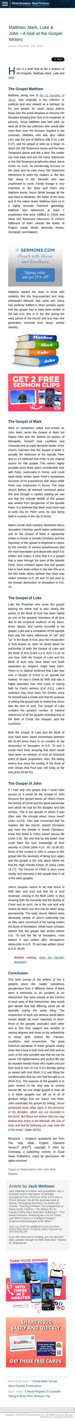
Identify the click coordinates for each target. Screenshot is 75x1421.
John (39, 1169)
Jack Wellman (20, 46)
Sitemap (68, 1415)
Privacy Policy (46, 1417)
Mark (53, 1169)
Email (39, 46)
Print (33, 46)
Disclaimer (58, 1417)
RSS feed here (47, 1239)
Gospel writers (28, 1169)
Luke (46, 1169)
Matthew (12, 1173)
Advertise (69, 1417)
